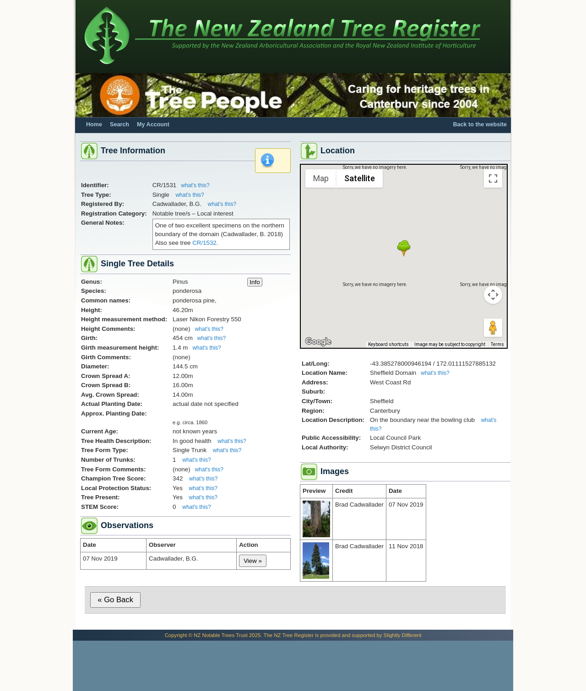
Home (94, 124)
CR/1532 (204, 242)
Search (119, 124)
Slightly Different (403, 635)
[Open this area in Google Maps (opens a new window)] (318, 342)
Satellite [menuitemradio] (359, 178)
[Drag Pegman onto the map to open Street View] (493, 328)
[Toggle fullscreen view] (493, 178)
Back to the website (480, 124)
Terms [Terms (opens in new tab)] (497, 344)
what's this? (195, 185)
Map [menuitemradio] (321, 178)
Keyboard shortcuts (388, 344)
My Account (153, 124)
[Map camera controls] (493, 295)
